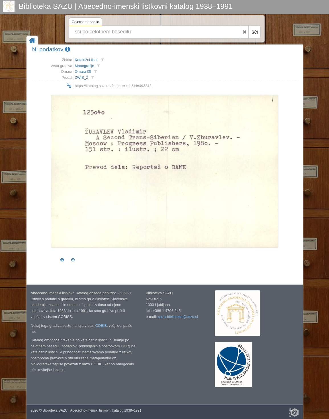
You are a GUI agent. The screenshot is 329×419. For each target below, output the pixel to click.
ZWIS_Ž (82, 77)
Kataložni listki (86, 60)
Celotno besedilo (85, 23)
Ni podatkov (51, 49)
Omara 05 (83, 71)
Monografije (84, 66)
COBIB (101, 325)
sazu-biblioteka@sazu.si (178, 317)
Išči (254, 32)
